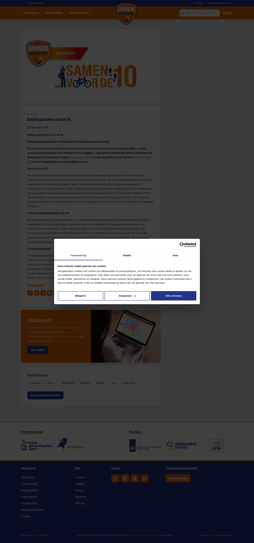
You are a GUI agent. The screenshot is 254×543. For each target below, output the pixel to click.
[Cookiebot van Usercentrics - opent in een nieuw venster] (182, 245)
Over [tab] (176, 255)
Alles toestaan (173, 295)
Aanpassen (127, 295)
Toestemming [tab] (78, 255)
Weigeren (80, 295)
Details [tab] (127, 255)
